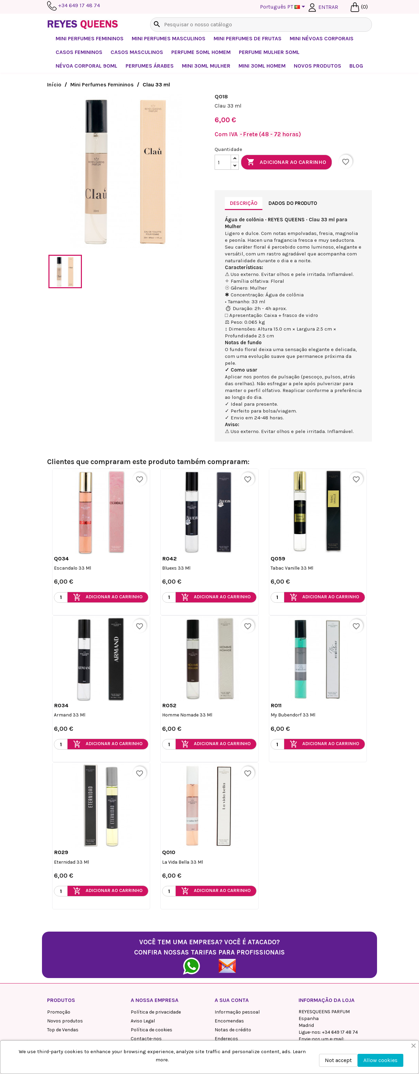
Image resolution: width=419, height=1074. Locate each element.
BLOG (356, 65)
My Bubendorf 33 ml (293, 715)
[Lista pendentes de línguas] (283, 7)
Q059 (278, 558)
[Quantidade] (223, 162)
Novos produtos (65, 1021)
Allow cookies (380, 1060)
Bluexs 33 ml (176, 568)
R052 (169, 705)
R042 (169, 558)
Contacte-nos (146, 1039)
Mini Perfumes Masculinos (168, 38)
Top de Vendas (62, 1030)
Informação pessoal (237, 1012)
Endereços (226, 1039)
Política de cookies (151, 1030)
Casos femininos (79, 52)
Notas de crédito (233, 1030)
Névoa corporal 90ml (86, 65)
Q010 (168, 852)
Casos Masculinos (137, 52)
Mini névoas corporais (321, 38)
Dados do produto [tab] (293, 203)
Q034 (61, 558)
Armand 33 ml (69, 715)
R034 (61, 705)
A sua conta (232, 1000)
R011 (276, 705)
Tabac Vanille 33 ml (292, 568)
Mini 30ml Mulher (206, 65)
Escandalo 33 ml (72, 568)
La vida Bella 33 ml (182, 862)
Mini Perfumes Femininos (90, 38)
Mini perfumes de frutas (247, 38)
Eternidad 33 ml (71, 862)
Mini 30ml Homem (262, 65)
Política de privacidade (156, 1012)
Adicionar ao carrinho (286, 162)
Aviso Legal (143, 1021)
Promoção (58, 1012)
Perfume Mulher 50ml (269, 52)
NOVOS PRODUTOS (317, 65)
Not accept (338, 1060)
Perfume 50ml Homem (201, 52)
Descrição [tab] (243, 203)
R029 (61, 852)
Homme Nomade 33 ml (187, 715)
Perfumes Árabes (150, 65)
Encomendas (229, 1021)
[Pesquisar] (261, 24)
